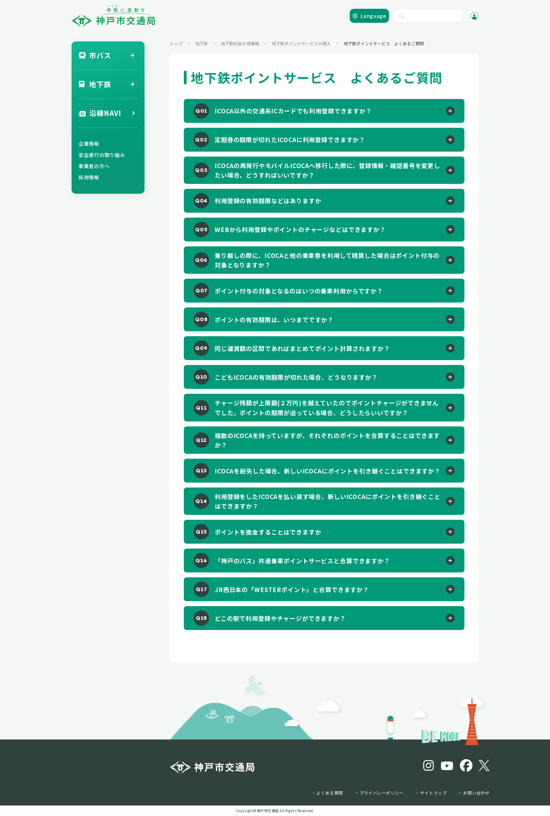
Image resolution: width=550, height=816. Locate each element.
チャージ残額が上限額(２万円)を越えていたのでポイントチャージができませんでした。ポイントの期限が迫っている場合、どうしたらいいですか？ (326, 407)
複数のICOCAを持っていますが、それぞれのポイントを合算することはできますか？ (327, 440)
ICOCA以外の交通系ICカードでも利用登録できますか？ (293, 110)
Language (373, 15)
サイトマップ (433, 793)
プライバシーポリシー (382, 793)
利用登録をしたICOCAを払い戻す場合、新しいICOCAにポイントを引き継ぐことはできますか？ (328, 501)
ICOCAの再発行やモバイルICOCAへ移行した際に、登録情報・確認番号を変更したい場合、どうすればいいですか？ (327, 170)
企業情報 (89, 143)
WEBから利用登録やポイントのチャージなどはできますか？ (300, 229)
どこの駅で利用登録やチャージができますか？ (280, 618)
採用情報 (89, 177)
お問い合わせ (476, 793)
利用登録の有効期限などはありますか (268, 200)
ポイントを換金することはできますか (268, 532)
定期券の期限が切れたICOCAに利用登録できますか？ (290, 139)
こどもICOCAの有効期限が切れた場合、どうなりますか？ (296, 377)
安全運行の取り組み (102, 154)
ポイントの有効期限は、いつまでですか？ (274, 319)
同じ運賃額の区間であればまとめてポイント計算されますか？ (302, 348)
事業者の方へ (94, 166)
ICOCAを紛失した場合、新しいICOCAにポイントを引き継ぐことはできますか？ (328, 470)
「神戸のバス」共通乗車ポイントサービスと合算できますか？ (302, 560)
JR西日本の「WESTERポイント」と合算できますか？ (292, 589)
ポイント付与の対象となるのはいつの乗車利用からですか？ (299, 290)
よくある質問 (329, 793)
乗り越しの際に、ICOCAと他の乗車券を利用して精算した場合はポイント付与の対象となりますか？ (327, 260)
